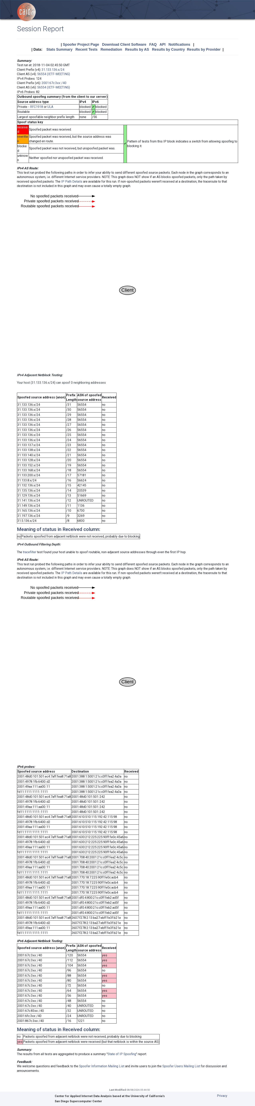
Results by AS (137, 49)
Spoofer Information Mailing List (101, 1066)
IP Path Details (71, 181)
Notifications (179, 44)
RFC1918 (36, 107)
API (163, 44)
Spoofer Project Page (81, 44)
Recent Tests (87, 49)
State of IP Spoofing (122, 1054)
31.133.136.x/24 (53, 70)
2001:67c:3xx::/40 (54, 83)
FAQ (153, 44)
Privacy (222, 1096)
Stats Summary (59, 49)
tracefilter (29, 552)
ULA (50, 107)
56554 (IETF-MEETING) (53, 74)
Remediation (111, 49)
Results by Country (168, 49)
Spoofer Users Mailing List (181, 1066)
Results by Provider (204, 49)
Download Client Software (124, 44)
